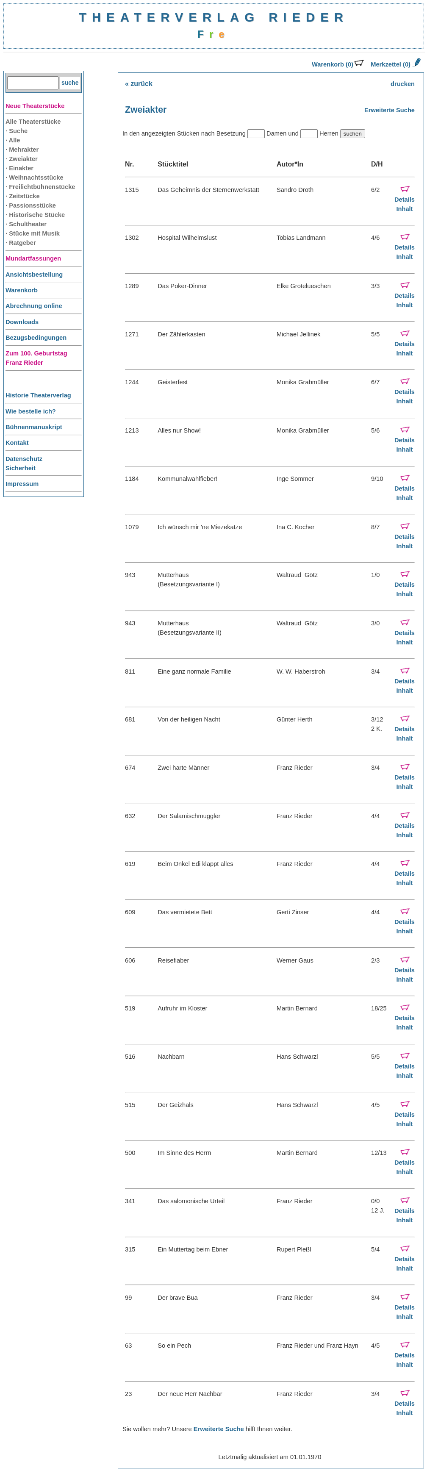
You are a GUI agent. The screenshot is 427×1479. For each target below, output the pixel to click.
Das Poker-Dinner (182, 286)
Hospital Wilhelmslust (187, 237)
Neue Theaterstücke (35, 106)
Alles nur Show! (179, 430)
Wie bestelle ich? (31, 411)
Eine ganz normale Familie (194, 671)
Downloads (22, 322)
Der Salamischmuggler (189, 816)
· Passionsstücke (31, 205)
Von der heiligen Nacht (189, 719)
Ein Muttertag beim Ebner (193, 1249)
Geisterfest (173, 382)
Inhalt (404, 208)
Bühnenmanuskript (34, 427)
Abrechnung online (34, 305)
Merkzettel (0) (395, 64)
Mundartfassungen (33, 258)
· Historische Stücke (35, 214)
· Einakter (19, 168)
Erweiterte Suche (389, 110)
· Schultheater (26, 224)
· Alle (13, 140)
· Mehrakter (22, 149)
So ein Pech (174, 1345)
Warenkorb (22, 290)
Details (404, 199)
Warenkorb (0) (338, 64)
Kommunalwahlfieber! (187, 478)
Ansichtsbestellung (34, 274)
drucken (403, 83)
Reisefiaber (173, 960)
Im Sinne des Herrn (184, 1152)
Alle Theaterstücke (33, 121)
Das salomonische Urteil (191, 1201)
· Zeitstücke (23, 196)
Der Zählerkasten (181, 334)
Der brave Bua (178, 1297)
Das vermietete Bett (185, 912)
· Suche (17, 131)
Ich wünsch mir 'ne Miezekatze (200, 527)
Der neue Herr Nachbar (190, 1393)
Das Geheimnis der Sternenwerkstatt (208, 189)
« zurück (138, 83)
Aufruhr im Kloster (182, 1008)
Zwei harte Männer (183, 767)
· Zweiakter (22, 158)
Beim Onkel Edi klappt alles (195, 863)
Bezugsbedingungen (36, 337)
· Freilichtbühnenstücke (40, 186)
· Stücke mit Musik (33, 233)
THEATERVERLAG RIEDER (214, 17)
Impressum (22, 483)
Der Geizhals (176, 1105)
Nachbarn (171, 1056)
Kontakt (17, 442)
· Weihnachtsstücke (35, 177)
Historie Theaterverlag (38, 395)
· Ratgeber (21, 242)
